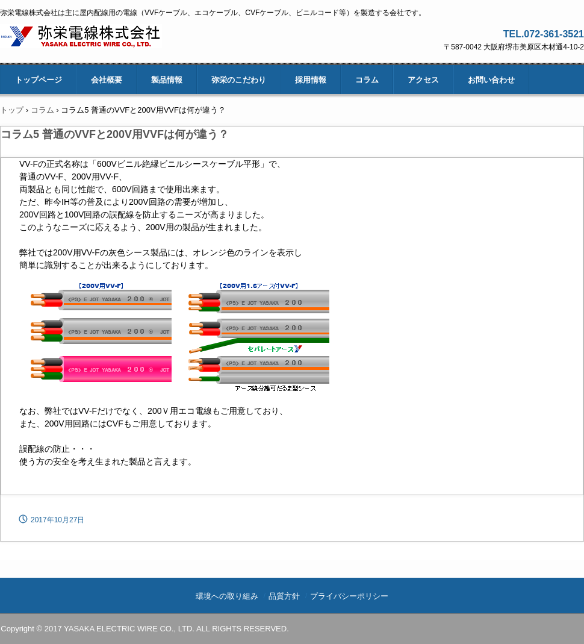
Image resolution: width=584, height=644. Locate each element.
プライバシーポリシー (349, 596)
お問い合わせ (491, 79)
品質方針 (284, 596)
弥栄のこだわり (238, 79)
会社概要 (106, 79)
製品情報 (166, 79)
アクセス (423, 79)
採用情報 (310, 79)
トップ (11, 109)
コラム (367, 79)
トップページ (38, 79)
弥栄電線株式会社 (81, 36)
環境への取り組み (227, 596)
